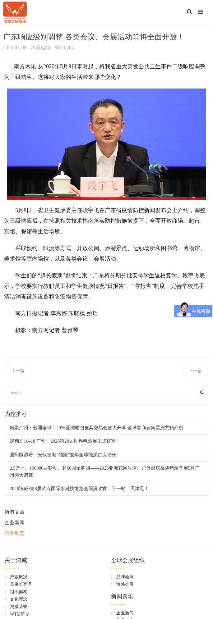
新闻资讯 (122, 596)
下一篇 (195, 370)
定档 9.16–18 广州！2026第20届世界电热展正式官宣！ (65, 441)
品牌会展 (125, 577)
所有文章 (15, 512)
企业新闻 (15, 522)
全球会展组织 (128, 560)
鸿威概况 (18, 577)
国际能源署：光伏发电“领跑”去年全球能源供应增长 (63, 454)
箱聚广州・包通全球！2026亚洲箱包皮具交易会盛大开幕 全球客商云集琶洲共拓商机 (96, 427)
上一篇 (17, 370)
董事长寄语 (21, 584)
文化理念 (18, 599)
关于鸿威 (16, 560)
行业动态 (15, 533)
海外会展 (125, 584)
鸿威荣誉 (18, 606)
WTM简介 (19, 614)
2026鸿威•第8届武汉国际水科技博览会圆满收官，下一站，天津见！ (79, 488)
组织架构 (18, 591)
